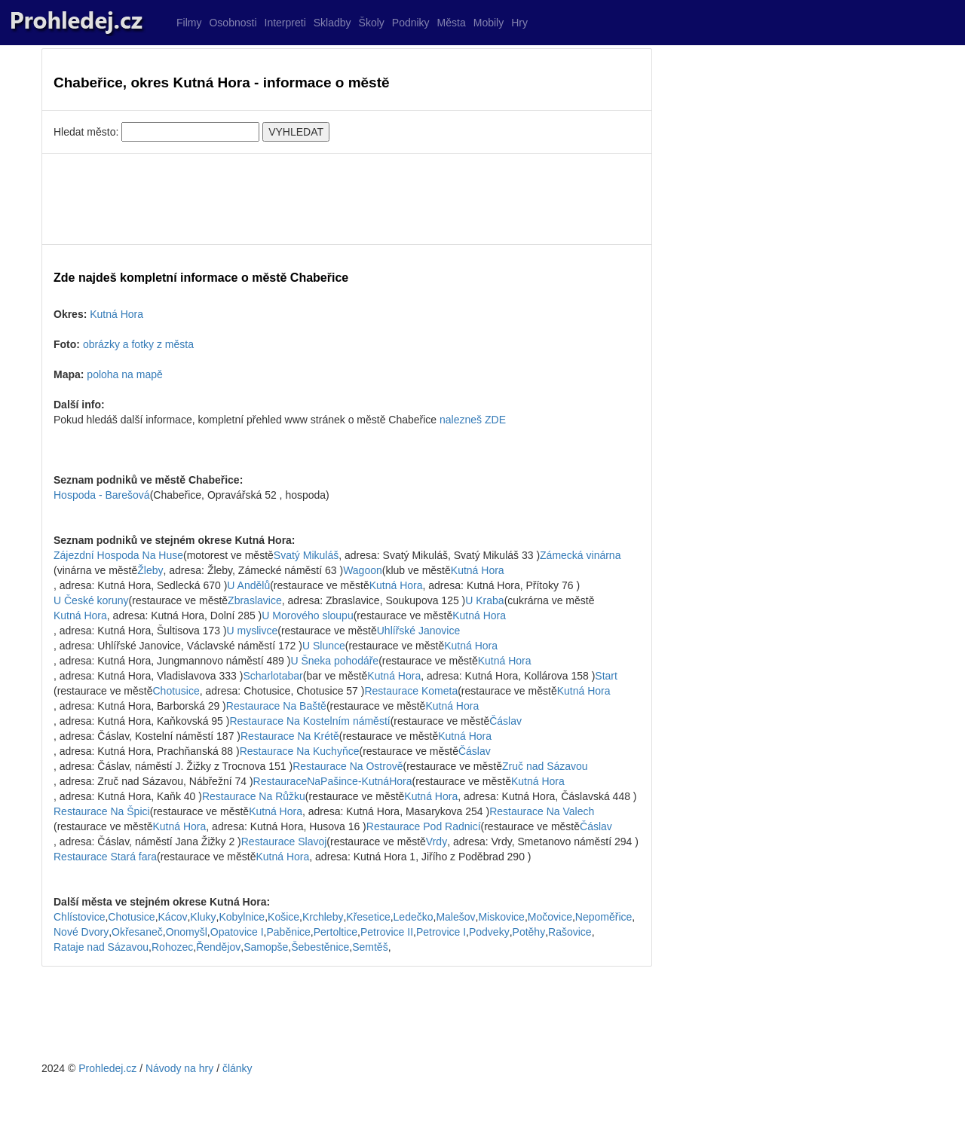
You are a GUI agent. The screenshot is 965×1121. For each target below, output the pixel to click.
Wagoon (362, 570)
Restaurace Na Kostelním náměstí (309, 721)
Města (451, 23)
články (237, 1068)
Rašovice (570, 932)
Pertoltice (335, 932)
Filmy (188, 23)
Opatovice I (237, 932)
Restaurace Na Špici (102, 811)
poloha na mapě (124, 374)
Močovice (550, 917)
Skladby (332, 23)
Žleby (150, 570)
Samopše (266, 947)
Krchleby (322, 917)
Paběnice (288, 932)
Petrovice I (441, 932)
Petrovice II (386, 932)
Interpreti (285, 23)
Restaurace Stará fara (105, 857)
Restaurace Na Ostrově (348, 766)
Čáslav (505, 721)
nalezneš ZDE (473, 420)
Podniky (411, 23)
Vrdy (436, 841)
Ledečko (413, 917)
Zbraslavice (255, 600)
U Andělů (248, 585)
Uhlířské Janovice (419, 631)
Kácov (173, 917)
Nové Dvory (81, 932)
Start (606, 676)
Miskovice (501, 917)
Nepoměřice (603, 917)
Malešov (455, 917)
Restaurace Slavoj (284, 841)
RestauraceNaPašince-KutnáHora (332, 781)
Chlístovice (79, 917)
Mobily (488, 23)
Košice (283, 917)
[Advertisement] (347, 199)
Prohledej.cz (107, 1068)
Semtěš (370, 947)
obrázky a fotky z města (138, 344)
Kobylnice (242, 917)
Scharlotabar (272, 676)
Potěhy (529, 932)
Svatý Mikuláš (306, 555)
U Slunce (323, 646)
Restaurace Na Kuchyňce (300, 751)
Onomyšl (186, 932)
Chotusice (176, 691)
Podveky (489, 932)
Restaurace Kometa (411, 691)
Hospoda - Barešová (102, 495)
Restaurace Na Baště (276, 706)
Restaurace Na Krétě (289, 736)
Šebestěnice (320, 947)
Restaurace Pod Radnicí (423, 826)
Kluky (203, 917)
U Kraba (484, 600)
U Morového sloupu (307, 615)
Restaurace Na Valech (541, 811)
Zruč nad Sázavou (545, 766)
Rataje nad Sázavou (101, 947)
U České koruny (91, 600)
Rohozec (172, 947)
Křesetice (368, 917)
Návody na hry (179, 1068)
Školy (371, 23)
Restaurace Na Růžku (253, 796)
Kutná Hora (116, 314)
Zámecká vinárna (580, 555)
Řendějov (218, 947)
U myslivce (252, 631)
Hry (519, 23)
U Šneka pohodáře (334, 661)
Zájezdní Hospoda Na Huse (118, 555)
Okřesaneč (137, 932)
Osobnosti (232, 23)
